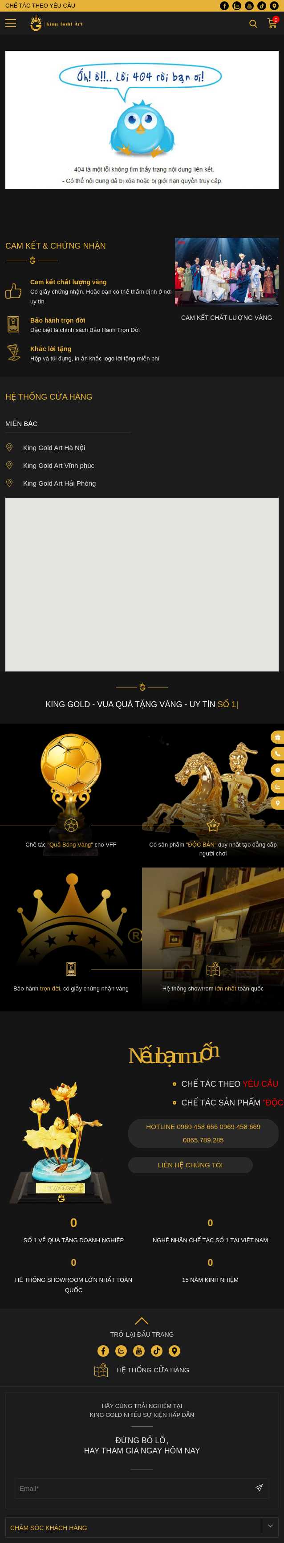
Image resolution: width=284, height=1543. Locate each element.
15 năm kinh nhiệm (210, 1280)
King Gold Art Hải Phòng (50, 483)
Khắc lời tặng (50, 348)
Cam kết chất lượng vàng (68, 282)
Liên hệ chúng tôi (190, 1165)
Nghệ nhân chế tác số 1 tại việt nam (210, 1240)
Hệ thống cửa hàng (141, 1370)
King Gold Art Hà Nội (45, 447)
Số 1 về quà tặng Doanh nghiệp (74, 1240)
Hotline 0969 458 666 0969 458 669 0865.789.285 (203, 1133)
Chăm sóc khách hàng (48, 1527)
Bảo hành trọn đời (57, 320)
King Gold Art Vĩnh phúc (49, 465)
